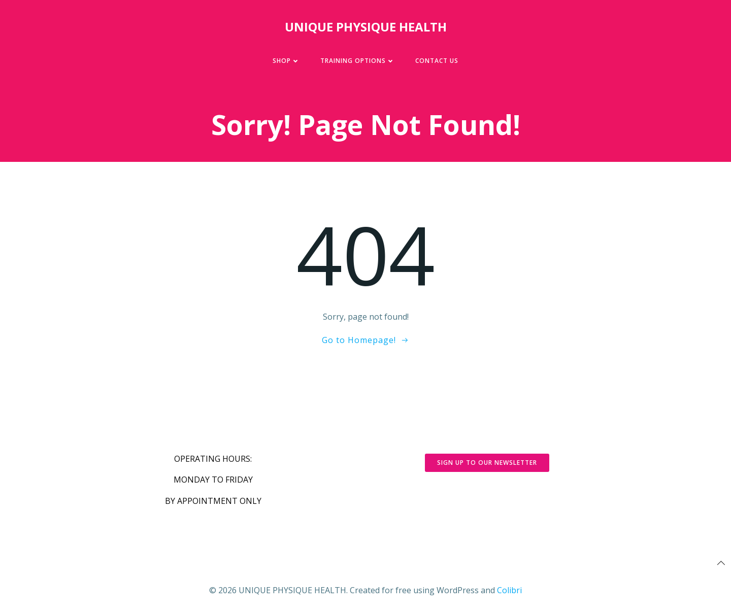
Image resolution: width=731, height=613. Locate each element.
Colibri (509, 590)
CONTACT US (436, 60)
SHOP (286, 60)
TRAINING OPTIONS (357, 60)
